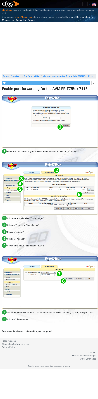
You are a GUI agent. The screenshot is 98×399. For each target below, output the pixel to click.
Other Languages (88, 359)
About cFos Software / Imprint (16, 344)
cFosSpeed (7, 10)
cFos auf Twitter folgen (84, 355)
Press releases (9, 341)
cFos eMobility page (24, 17)
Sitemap (92, 352)
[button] (46, 83)
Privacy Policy (8, 347)
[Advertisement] (24, 48)
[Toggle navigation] (84, 4)
